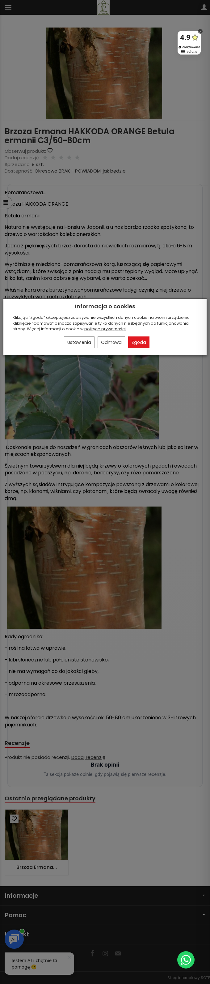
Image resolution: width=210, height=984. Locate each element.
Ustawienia (79, 342)
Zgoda (139, 342)
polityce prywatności (105, 329)
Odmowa (111, 342)
